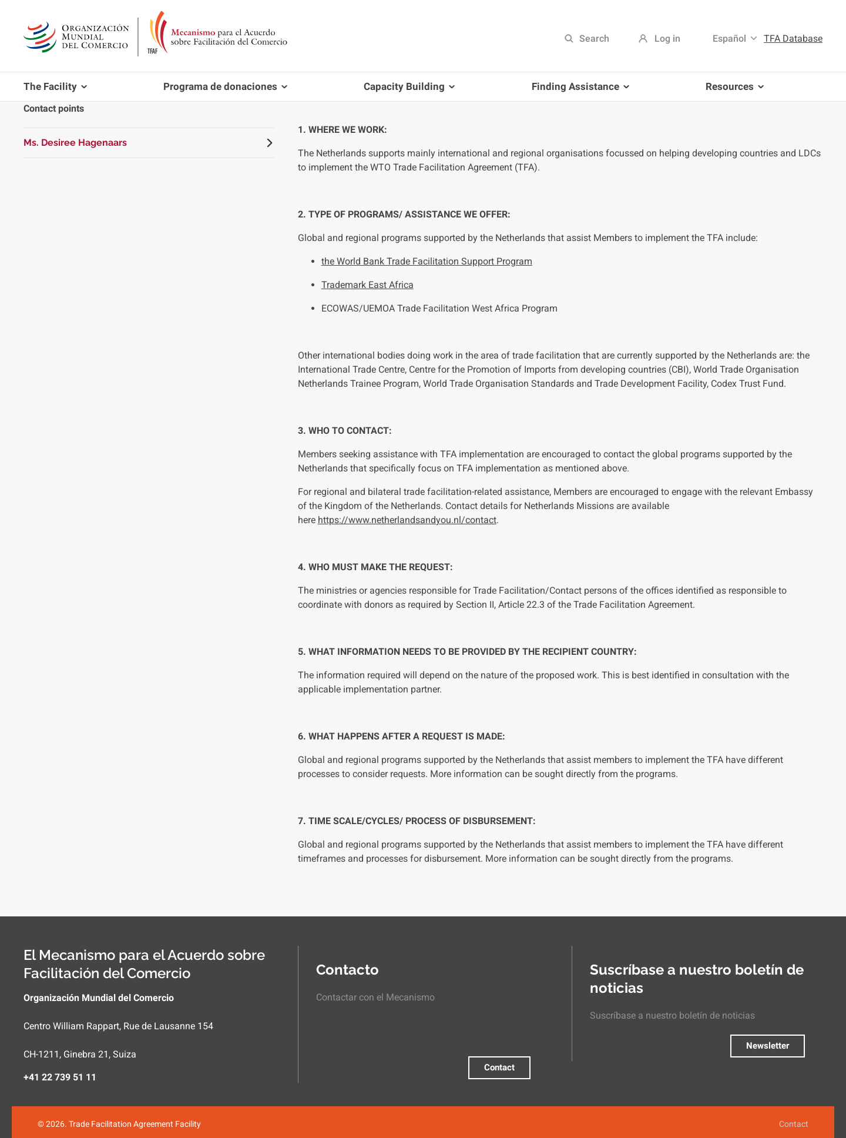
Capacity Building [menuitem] (407, 91)
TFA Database (793, 38)
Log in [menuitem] (667, 38)
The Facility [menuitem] (57, 91)
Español (729, 38)
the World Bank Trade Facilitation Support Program (426, 261)
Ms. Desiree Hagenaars (75, 142)
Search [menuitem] (594, 38)
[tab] (149, 143)
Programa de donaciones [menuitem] (223, 91)
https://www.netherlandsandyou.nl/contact (407, 520)
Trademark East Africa (367, 284)
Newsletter (767, 1045)
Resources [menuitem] (732, 91)
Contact (499, 1067)
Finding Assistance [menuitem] (578, 91)
